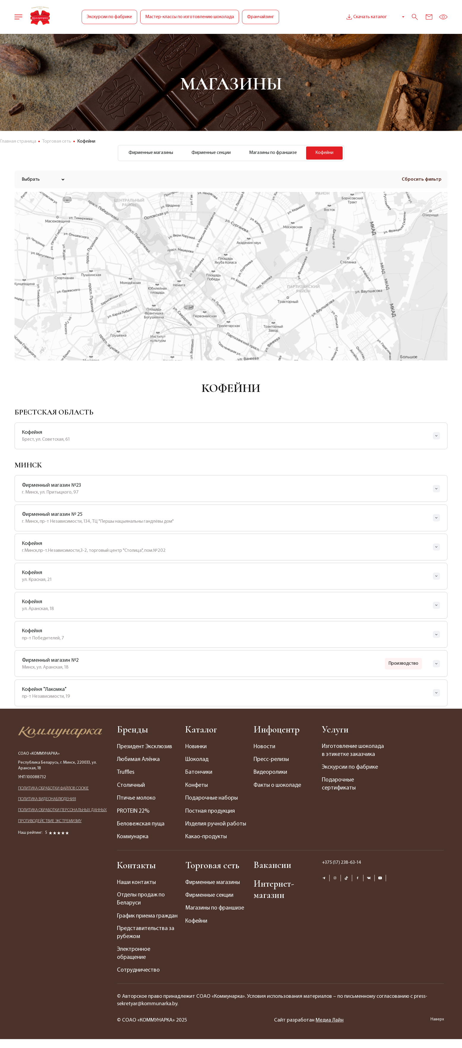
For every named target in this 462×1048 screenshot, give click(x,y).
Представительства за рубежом (146, 941)
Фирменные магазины (147, 153)
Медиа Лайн (330, 1029)
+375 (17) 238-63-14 (341, 870)
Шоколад (197, 760)
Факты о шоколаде (278, 786)
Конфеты (197, 786)
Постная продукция (210, 811)
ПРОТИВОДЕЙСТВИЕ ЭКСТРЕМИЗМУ (50, 824)
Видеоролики (271, 773)
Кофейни (196, 929)
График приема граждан (148, 924)
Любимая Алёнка (138, 760)
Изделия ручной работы (206, 828)
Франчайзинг (260, 17)
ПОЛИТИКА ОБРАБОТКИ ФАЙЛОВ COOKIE (53, 790)
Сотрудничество (139, 979)
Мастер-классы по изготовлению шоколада (189, 17)
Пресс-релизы (272, 760)
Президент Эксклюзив (145, 747)
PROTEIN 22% (134, 811)
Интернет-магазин (274, 898)
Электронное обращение (134, 962)
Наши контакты (137, 890)
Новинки (196, 747)
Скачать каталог (366, 17)
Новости (265, 747)
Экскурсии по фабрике (109, 17)
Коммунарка (133, 837)
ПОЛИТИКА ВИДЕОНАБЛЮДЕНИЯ (47, 801)
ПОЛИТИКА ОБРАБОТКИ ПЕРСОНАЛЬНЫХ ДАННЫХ (62, 813)
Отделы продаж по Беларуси (141, 907)
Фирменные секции (210, 153)
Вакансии (273, 873)
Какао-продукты (206, 845)
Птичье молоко (137, 798)
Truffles (126, 773)
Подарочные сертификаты (339, 794)
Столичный (131, 786)
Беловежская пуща (141, 824)
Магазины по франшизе (274, 153)
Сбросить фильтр (422, 180)
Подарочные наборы (212, 798)
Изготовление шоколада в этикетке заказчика (349, 755)
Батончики (199, 773)
